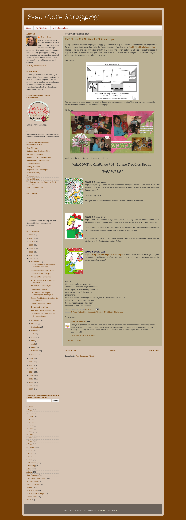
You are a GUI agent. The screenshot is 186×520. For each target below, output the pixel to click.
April (33, 344)
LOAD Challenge (33, 484)
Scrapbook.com (32, 176)
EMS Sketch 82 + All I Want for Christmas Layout (90, 39)
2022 (31, 248)
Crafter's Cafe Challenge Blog (37, 151)
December (35, 262)
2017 (31, 362)
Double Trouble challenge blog (142, 47)
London (29, 487)
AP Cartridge (31, 463)
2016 (31, 365)
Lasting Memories (33, 167)
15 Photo (29, 429)
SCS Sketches (32, 490)
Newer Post (71, 350)
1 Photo (29, 410)
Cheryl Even (46, 37)
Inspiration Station (33, 163)
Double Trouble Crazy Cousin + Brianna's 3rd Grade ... (43, 266)
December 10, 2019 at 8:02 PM (83, 335)
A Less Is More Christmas (41, 277)
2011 (31, 382)
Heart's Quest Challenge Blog (37, 160)
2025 (31, 238)
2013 (31, 375)
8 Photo (29, 456)
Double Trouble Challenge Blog (38, 157)
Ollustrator (101, 510)
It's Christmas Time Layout (41, 286)
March (34, 347)
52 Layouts (30, 447)
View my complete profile (36, 66)
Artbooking (82, 312)
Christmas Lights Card (39, 307)
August (34, 330)
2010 (31, 386)
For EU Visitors (42, 28)
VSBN (28, 500)
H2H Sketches (32, 481)
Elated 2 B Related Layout (41, 304)
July (33, 334)
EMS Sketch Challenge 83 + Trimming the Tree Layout (42, 294)
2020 (31, 255)
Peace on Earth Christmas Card (43, 310)
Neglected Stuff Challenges (37, 170)
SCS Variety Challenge (35, 494)
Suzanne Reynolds (79, 321)
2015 (31, 369)
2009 (31, 389)
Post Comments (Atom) (85, 356)
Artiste (28, 469)
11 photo (29, 416)
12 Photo (29, 419)
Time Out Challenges (34, 187)
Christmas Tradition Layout (41, 273)
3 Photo (29, 438)
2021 (31, 252)
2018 (31, 358)
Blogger (118, 510)
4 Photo (29, 441)
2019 (31, 259)
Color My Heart (32, 148)
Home (29, 28)
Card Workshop (32, 475)
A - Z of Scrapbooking (61, 28)
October (34, 324)
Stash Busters (31, 497)
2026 (31, 235)
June (33, 337)
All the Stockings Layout (40, 289)
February (35, 351)
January (34, 354)
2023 (31, 245)
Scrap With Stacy (33, 173)
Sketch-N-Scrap (32, 179)
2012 (31, 379)
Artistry (29, 472)
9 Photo (29, 460)
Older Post (154, 350)
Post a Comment (74, 340)
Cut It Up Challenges (34, 154)
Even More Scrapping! (63, 17)
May (33, 341)
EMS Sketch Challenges (113, 312)
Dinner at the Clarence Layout (42, 270)
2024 (31, 242)
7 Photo (74, 312)
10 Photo (29, 413)
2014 (31, 372)
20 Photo (29, 435)
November (35, 320)
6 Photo (29, 450)
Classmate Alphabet (95, 312)
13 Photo (29, 422)
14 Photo (29, 426)
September (35, 327)
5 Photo (29, 444)
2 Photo (29, 432)
